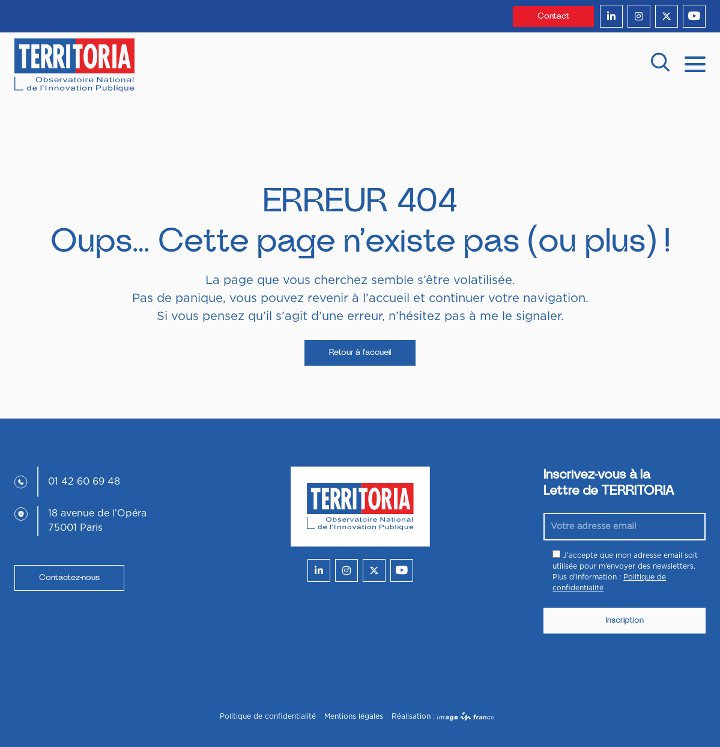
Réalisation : (443, 716)
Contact (553, 16)
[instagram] (639, 16)
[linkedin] (611, 16)
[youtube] (694, 16)
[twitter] (666, 16)
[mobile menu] (695, 63)
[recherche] (660, 65)
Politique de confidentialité (268, 716)
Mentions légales (353, 716)
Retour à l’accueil (360, 352)
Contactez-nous (69, 577)
